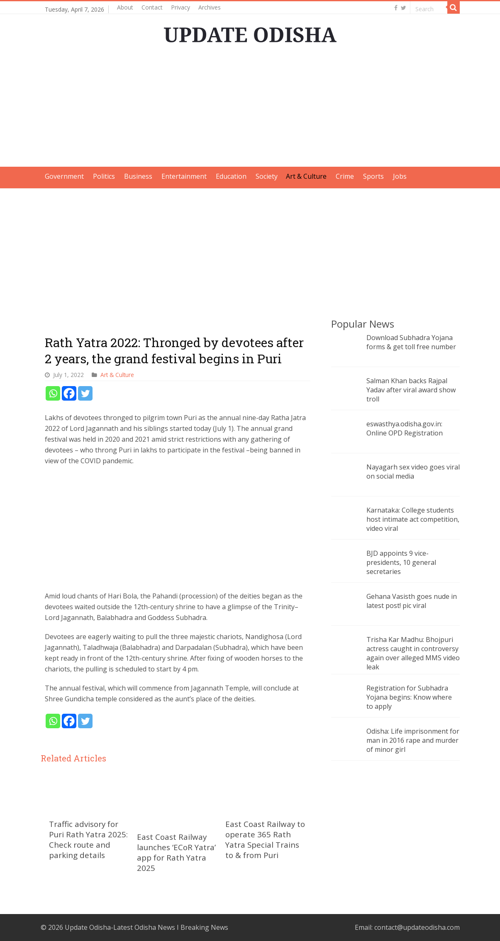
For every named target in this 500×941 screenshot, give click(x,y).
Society (267, 176)
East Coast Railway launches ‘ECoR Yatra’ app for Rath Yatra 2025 (176, 852)
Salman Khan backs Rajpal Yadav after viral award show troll (411, 390)
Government (64, 176)
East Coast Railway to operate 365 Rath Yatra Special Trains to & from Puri (265, 839)
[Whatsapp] (53, 393)
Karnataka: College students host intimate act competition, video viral (412, 519)
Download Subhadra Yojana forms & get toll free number (411, 342)
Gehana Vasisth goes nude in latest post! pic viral (411, 601)
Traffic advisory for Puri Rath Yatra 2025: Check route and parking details (88, 839)
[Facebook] (69, 393)
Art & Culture (306, 176)
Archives (209, 7)
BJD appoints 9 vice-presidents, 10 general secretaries (401, 562)
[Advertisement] (250, 109)
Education (231, 176)
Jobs (400, 176)
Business (138, 176)
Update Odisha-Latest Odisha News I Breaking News (146, 927)
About (125, 7)
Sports (373, 176)
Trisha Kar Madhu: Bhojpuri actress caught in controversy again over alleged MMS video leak (413, 653)
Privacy (180, 7)
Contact (152, 7)
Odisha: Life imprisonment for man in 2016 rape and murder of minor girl (412, 740)
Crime (345, 176)
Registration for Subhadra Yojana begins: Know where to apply (409, 697)
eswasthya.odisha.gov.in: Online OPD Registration (404, 428)
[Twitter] (85, 393)
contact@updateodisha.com (417, 927)
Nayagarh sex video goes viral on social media (413, 471)
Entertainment (184, 176)
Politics (104, 176)
